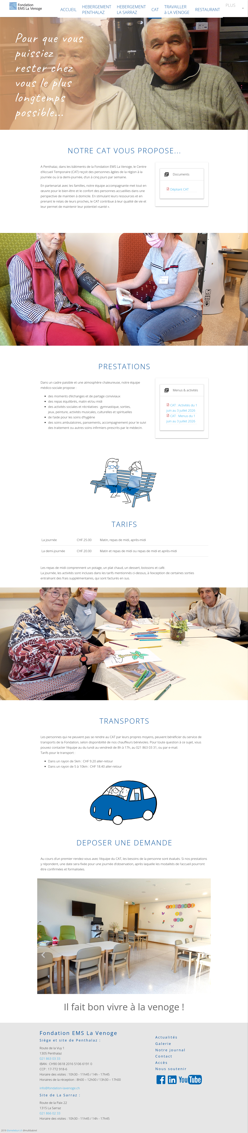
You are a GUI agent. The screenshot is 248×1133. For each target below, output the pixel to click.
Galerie (163, 1044)
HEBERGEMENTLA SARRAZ (131, 9)
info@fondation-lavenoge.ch (60, 1088)
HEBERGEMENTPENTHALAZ (96, 9)
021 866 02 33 (50, 1113)
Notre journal (170, 1050)
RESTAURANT (207, 9)
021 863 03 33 (50, 1058)
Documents (176, 174)
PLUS (235, 8)
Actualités (166, 1037)
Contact (163, 1056)
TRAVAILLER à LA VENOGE (177, 9)
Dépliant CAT (179, 189)
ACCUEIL (68, 9)
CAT (155, 9)
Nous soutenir (171, 1069)
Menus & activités (180, 390)
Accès (161, 1063)
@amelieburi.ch (14, 1130)
